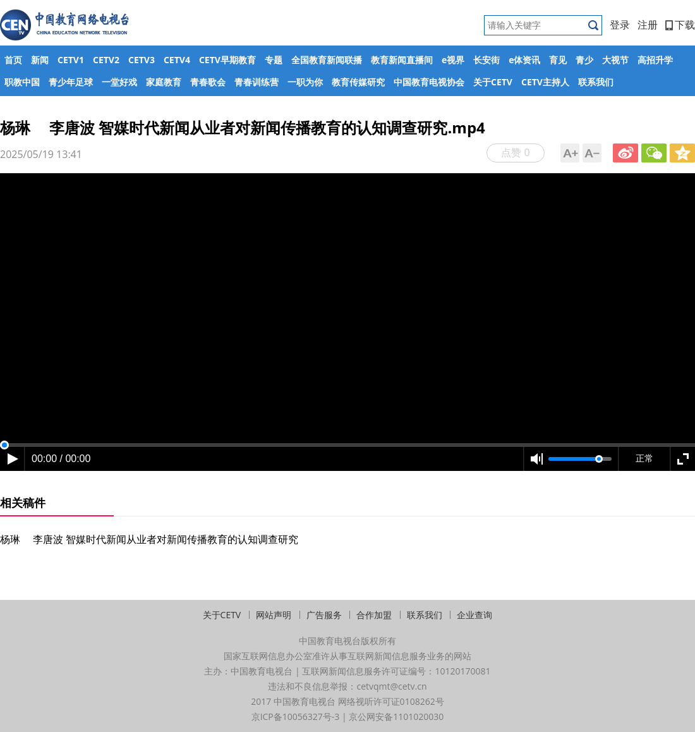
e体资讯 (524, 60)
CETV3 (141, 60)
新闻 (40, 60)
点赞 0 (515, 152)
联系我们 (595, 82)
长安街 (486, 60)
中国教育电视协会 (429, 82)
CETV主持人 (545, 82)
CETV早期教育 (227, 60)
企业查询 (474, 615)
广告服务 (324, 615)
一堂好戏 (119, 82)
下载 (680, 25)
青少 (584, 60)
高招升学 (655, 60)
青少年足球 (71, 82)
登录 (620, 25)
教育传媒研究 (358, 82)
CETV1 (70, 60)
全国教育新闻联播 (326, 60)
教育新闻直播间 (402, 60)
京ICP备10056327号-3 (295, 717)
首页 (13, 60)
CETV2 (106, 60)
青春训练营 (256, 82)
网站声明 (273, 615)
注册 (648, 25)
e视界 (453, 60)
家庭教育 (163, 82)
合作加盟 (374, 615)
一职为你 (305, 82)
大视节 (615, 60)
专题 (273, 60)
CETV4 (177, 60)
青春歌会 (208, 82)
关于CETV (492, 82)
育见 (558, 60)
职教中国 (22, 82)
